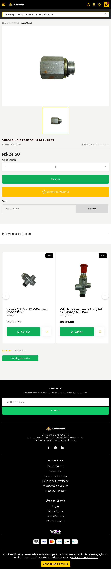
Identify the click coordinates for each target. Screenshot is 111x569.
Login (55, 506)
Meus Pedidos (55, 516)
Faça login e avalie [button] (20, 358)
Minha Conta (55, 511)
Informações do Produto (17, 234)
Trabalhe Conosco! (55, 490)
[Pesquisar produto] (106, 14)
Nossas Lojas (55, 471)
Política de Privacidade (55, 481)
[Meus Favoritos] (99, 4)
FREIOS (15, 23)
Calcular (92, 209)
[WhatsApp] (88, 4)
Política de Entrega (55, 476)
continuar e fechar (55, 564)
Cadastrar (55, 410)
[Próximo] (105, 297)
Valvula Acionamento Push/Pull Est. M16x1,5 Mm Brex (81, 311)
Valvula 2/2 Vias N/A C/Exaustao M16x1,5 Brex (27, 311)
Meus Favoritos (55, 521)
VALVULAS (26, 23)
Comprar (55, 179)
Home (5, 23)
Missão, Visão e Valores (55, 486)
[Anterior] (6, 297)
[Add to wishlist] (55, 192)
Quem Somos (55, 466)
